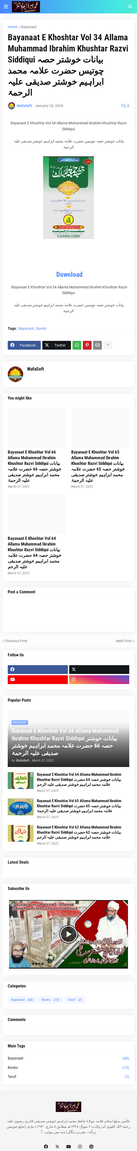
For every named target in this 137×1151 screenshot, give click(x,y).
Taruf (75, 999)
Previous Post (16, 641)
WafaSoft (35, 369)
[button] (6, 6)
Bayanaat (29, 27)
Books (41, 328)
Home (12, 27)
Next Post (124, 641)
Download (69, 274)
